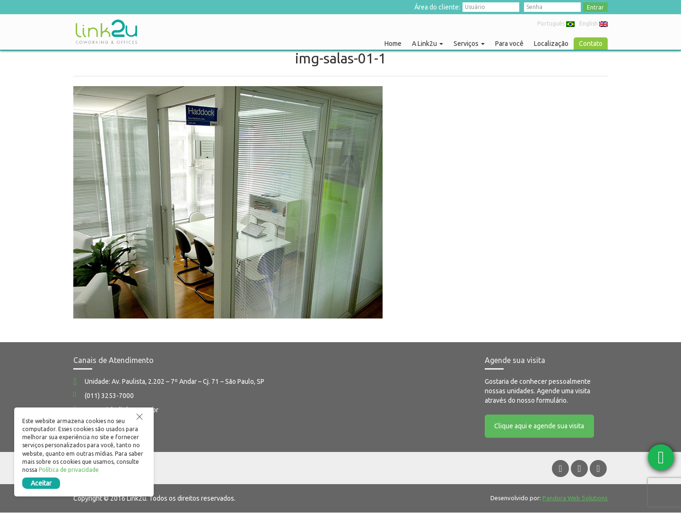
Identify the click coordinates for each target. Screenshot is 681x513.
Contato (590, 43)
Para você (509, 43)
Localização (551, 43)
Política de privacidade (69, 470)
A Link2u (427, 43)
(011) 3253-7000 (109, 395)
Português (556, 23)
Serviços (469, 43)
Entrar (595, 7)
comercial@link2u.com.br (121, 410)
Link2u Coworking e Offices (106, 31)
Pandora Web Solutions (575, 498)
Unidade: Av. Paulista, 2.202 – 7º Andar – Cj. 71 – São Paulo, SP (174, 381)
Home (393, 43)
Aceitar (41, 483)
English (593, 23)
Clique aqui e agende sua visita (540, 426)
